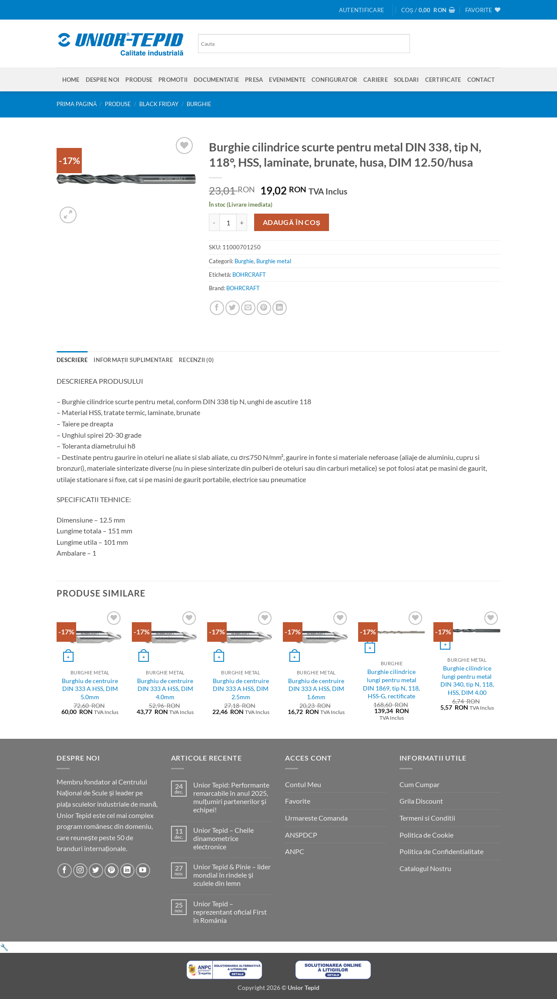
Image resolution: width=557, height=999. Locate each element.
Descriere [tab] (72, 359)
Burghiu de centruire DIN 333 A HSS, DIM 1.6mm (316, 689)
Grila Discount (421, 801)
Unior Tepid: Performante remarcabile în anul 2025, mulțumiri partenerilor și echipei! (231, 797)
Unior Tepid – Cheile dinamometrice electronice (223, 838)
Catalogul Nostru (425, 868)
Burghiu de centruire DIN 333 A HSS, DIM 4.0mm (165, 689)
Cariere (375, 79)
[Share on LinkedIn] (279, 308)
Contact (481, 79)
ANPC (294, 851)
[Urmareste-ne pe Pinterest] (111, 870)
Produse (138, 79)
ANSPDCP (301, 835)
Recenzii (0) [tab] (196, 359)
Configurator (334, 79)
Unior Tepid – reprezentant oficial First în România (230, 911)
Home (71, 79)
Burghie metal (273, 261)
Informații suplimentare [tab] (133, 359)
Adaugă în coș (292, 222)
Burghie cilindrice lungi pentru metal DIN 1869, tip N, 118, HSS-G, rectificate (391, 684)
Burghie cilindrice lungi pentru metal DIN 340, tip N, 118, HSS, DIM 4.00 (467, 680)
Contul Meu (303, 784)
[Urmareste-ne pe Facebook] (64, 870)
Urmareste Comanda (316, 818)
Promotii (173, 79)
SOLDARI (406, 79)
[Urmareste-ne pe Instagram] (80, 870)
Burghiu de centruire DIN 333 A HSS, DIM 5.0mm (90, 689)
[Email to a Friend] (248, 308)
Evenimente (287, 79)
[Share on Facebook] (217, 308)
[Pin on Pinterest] (264, 308)
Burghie (199, 104)
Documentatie (216, 79)
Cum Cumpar (419, 784)
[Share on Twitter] (232, 308)
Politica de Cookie (426, 835)
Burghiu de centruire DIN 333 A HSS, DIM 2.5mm (241, 689)
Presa (254, 79)
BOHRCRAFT (249, 274)
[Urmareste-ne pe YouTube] (143, 870)
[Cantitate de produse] (228, 222)
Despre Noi (103, 79)
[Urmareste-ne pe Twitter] (96, 870)
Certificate (443, 79)
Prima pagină (77, 104)
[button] (361, 10)
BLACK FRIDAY (158, 104)
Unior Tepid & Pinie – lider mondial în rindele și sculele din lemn (232, 874)
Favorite (297, 801)
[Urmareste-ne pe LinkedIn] (127, 870)
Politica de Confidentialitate (441, 851)
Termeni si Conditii (427, 818)
